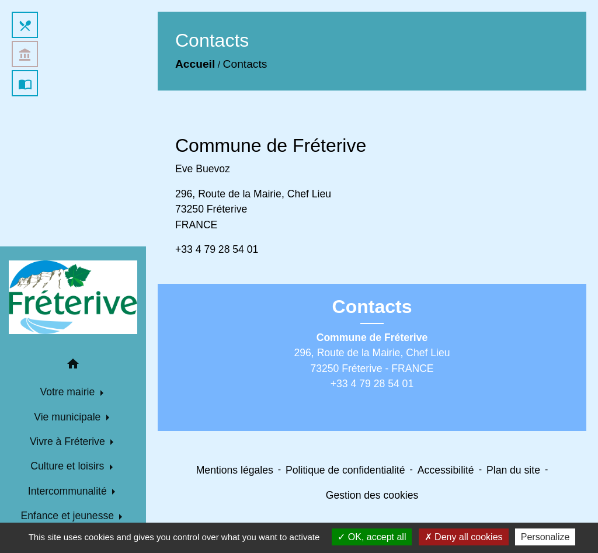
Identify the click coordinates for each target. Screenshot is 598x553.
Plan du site (513, 470)
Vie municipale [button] (68, 417)
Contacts (245, 64)
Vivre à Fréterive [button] (69, 441)
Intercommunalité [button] (69, 491)
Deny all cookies (464, 537)
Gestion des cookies (372, 495)
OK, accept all (372, 537)
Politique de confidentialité (345, 470)
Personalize (545, 537)
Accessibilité (446, 470)
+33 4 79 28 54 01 (216, 249)
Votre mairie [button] (69, 392)
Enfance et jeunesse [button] (69, 515)
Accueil (195, 64)
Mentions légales (234, 470)
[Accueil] (73, 297)
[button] (73, 366)
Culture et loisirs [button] (68, 466)
